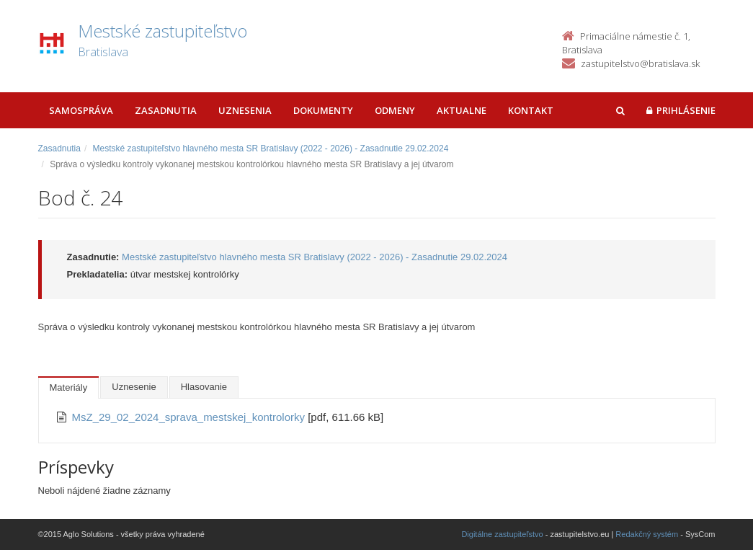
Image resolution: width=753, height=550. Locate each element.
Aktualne (461, 110)
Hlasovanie (204, 386)
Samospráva (81, 110)
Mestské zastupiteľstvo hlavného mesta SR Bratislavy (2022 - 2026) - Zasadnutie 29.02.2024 (271, 148)
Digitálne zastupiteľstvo (502, 534)
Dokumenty (323, 110)
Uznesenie (134, 386)
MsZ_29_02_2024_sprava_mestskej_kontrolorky (190, 417)
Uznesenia (245, 110)
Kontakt (530, 110)
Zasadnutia (166, 110)
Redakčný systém (646, 534)
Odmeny (395, 110)
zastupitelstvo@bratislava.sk (640, 63)
